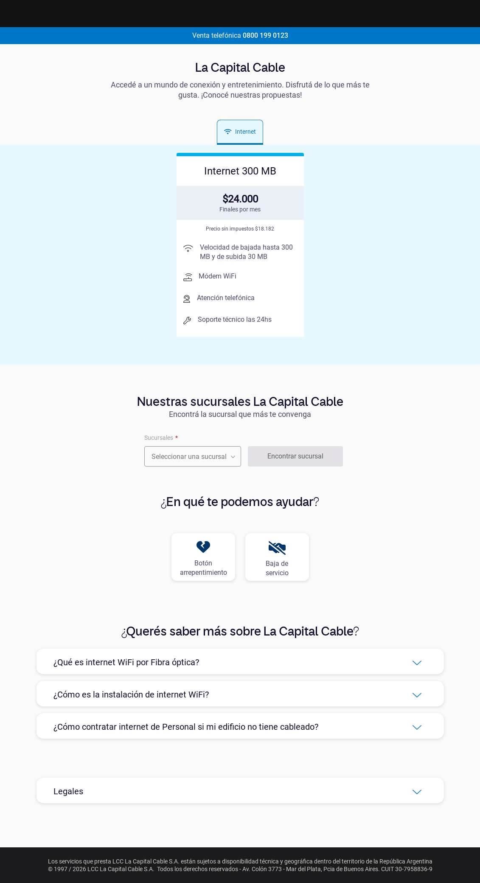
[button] (240, 661)
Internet (240, 131)
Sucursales (158, 437)
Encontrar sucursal (295, 456)
